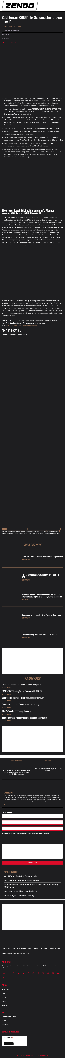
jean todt (43, 531)
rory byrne (32, 533)
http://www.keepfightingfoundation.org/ (21, 325)
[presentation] (14, 840)
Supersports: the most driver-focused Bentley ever (42, 615)
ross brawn (39, 533)
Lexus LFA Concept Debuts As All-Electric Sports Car (42, 556)
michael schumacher (53, 531)
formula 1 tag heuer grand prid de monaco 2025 (46, 529)
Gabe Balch (15, 30)
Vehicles (21, 26)
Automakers (26, 559)
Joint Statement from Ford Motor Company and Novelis (24, 718)
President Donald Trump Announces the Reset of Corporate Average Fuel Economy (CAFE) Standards (42, 595)
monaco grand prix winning (10, 533)
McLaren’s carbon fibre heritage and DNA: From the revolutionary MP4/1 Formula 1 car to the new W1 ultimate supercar (16, 772)
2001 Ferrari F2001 (12, 529)
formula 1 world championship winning (13, 531)
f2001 (29, 529)
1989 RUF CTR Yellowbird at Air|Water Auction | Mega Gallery (48, 769)
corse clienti (23, 529)
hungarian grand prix (32, 531)
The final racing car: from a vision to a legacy (40, 634)
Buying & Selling (10, 26)
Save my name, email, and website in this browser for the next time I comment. (26, 833)
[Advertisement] (32, 661)
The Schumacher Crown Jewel (53, 533)
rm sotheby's (23, 533)
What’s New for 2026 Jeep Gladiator (16, 711)
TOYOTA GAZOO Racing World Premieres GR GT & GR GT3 (41, 576)
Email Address (8, 1037)
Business (25, 599)
